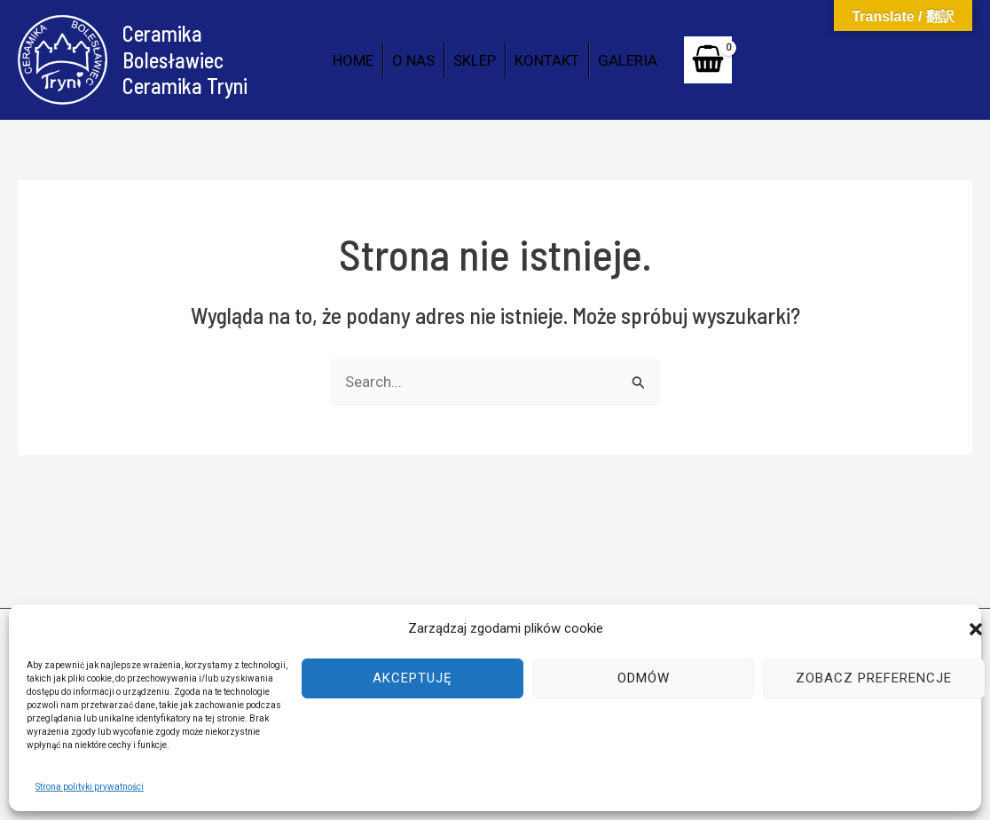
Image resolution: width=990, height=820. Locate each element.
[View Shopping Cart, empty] (708, 59)
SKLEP (474, 60)
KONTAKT (547, 60)
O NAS (413, 60)
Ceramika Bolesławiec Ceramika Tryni (185, 59)
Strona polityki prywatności (89, 787)
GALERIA (627, 60)
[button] (976, 629)
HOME (353, 60)
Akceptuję (412, 678)
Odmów (643, 678)
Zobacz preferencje (874, 678)
